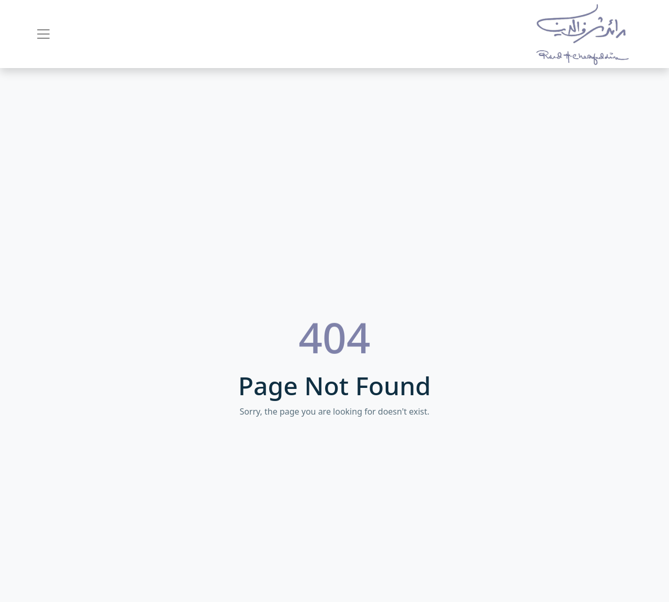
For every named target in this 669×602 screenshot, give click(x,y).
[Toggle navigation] (43, 34)
